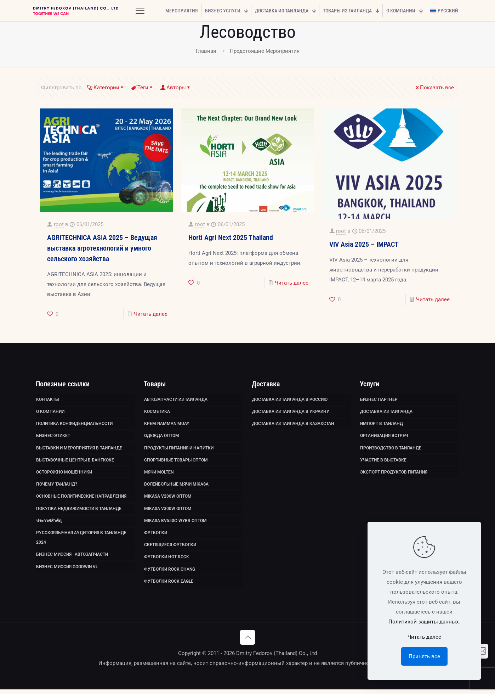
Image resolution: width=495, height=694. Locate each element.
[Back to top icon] (247, 641)
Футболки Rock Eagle (168, 585)
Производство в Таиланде (390, 449)
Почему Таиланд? (56, 486)
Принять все (424, 656)
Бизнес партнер (379, 399)
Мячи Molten (158, 474)
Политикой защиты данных (423, 622)
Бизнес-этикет (53, 437)
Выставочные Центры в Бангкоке (75, 461)
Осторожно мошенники (64, 474)
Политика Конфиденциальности (74, 424)
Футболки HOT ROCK (166, 561)
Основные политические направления (81, 499)
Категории (106, 87)
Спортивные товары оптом (176, 461)
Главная (206, 51)
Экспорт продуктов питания (393, 474)
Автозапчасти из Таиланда (175, 399)
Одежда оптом (161, 437)
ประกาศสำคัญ (49, 523)
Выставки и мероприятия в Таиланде (79, 449)
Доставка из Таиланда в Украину (290, 412)
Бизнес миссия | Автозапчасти (72, 558)
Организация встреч (384, 437)
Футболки (155, 536)
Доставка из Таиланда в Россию (290, 399)
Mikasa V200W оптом (168, 499)
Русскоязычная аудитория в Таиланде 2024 (81, 541)
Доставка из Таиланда (386, 412)
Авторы (175, 87)
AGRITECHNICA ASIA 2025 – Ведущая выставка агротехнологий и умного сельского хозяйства (102, 248)
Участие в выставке (383, 461)
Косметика (157, 412)
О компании (50, 412)
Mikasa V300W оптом (168, 511)
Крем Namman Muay (166, 424)
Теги (142, 87)
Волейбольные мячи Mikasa (176, 486)
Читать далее (150, 314)
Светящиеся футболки (170, 548)
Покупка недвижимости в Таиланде (78, 511)
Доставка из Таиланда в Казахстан (293, 424)
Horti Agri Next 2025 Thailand (230, 237)
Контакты (47, 399)
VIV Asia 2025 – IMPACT (364, 244)
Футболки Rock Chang (169, 573)
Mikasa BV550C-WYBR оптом (175, 523)
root (59, 224)
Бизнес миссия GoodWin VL (67, 571)
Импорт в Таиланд (381, 424)
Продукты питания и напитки (179, 449)
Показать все (434, 87)
